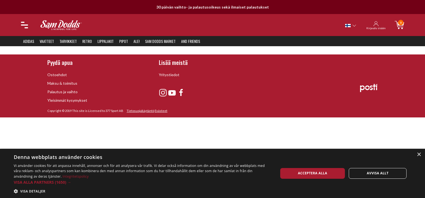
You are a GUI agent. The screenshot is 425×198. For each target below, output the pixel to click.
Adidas (28, 41)
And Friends (190, 41)
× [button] (419, 155)
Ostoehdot (57, 74)
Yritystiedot (169, 74)
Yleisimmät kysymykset (67, 100)
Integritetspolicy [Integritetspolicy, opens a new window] (75, 176)
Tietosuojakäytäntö (140, 110)
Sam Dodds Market (160, 41)
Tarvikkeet (68, 41)
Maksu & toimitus (62, 83)
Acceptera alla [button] (312, 173)
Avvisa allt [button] (378, 173)
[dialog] (212, 173)
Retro (87, 41)
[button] (142, 182)
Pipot (123, 41)
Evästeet (161, 110)
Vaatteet (47, 41)
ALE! (137, 41)
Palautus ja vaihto (62, 91)
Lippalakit (105, 41)
